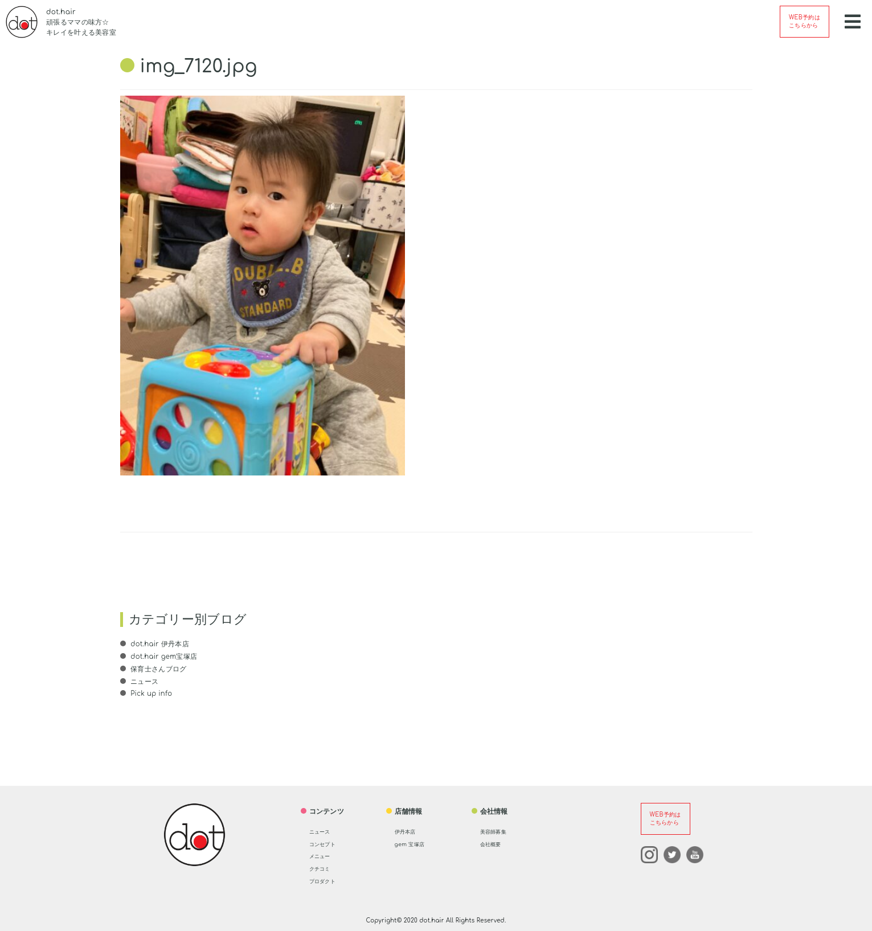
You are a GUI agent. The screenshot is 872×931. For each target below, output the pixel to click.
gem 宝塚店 (414, 843)
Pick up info (151, 693)
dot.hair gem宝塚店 (164, 657)
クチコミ (323, 868)
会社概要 (494, 843)
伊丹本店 (409, 831)
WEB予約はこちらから (804, 21)
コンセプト (327, 843)
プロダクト (327, 880)
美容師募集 (497, 831)
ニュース (144, 681)
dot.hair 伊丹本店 (159, 644)
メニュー (323, 855)
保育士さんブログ (158, 668)
